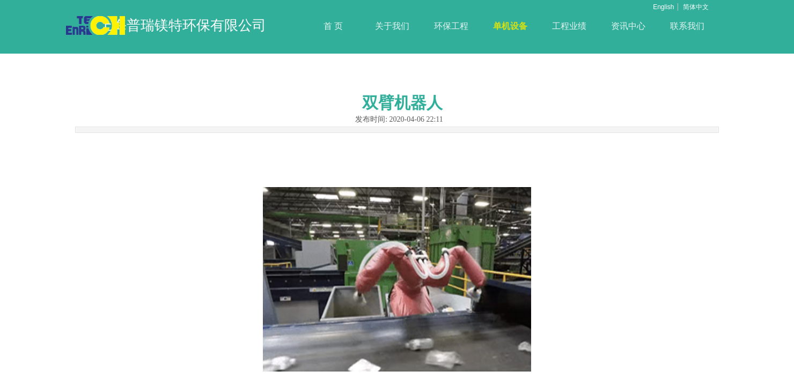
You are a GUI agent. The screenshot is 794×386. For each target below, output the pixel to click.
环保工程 (451, 26)
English (663, 7)
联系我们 (687, 26)
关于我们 (392, 26)
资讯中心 (628, 26)
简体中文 (696, 7)
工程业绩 (569, 26)
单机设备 (510, 26)
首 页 (333, 26)
